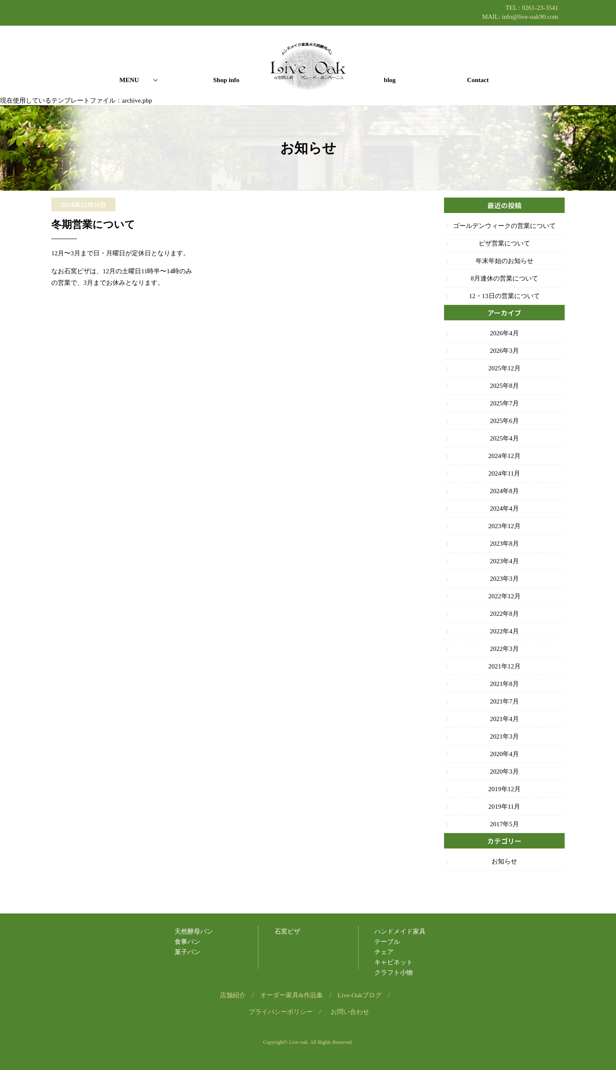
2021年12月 (505, 666)
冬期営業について (93, 224)
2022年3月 (504, 648)
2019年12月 (505, 789)
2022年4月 (504, 631)
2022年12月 (505, 596)
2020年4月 (504, 754)
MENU (129, 80)
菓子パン (187, 952)
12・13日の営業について (504, 296)
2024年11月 (504, 473)
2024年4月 (504, 508)
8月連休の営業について (504, 278)
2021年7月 (504, 701)
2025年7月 (504, 403)
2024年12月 (505, 455)
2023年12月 (505, 526)
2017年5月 (504, 824)
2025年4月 (504, 438)
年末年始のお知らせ (504, 260)
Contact (478, 80)
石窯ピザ (287, 931)
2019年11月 (504, 806)
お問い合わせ (350, 1011)
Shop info (226, 80)
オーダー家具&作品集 (291, 995)
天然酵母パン (194, 931)
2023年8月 (504, 543)
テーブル (387, 941)
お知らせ (504, 861)
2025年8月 (504, 385)
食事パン (187, 941)
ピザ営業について (504, 243)
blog (390, 80)
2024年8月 (504, 491)
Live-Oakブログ (359, 995)
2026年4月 (504, 333)
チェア (384, 952)
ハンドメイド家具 (400, 931)
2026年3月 (504, 350)
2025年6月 (504, 420)
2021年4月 (504, 718)
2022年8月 (504, 613)
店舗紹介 (233, 995)
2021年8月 (504, 683)
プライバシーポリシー (281, 1011)
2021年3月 (504, 736)
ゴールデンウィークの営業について (504, 225)
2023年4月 (504, 561)
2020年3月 (504, 771)
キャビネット (393, 962)
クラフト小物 (393, 972)
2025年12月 (505, 368)
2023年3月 (504, 578)
